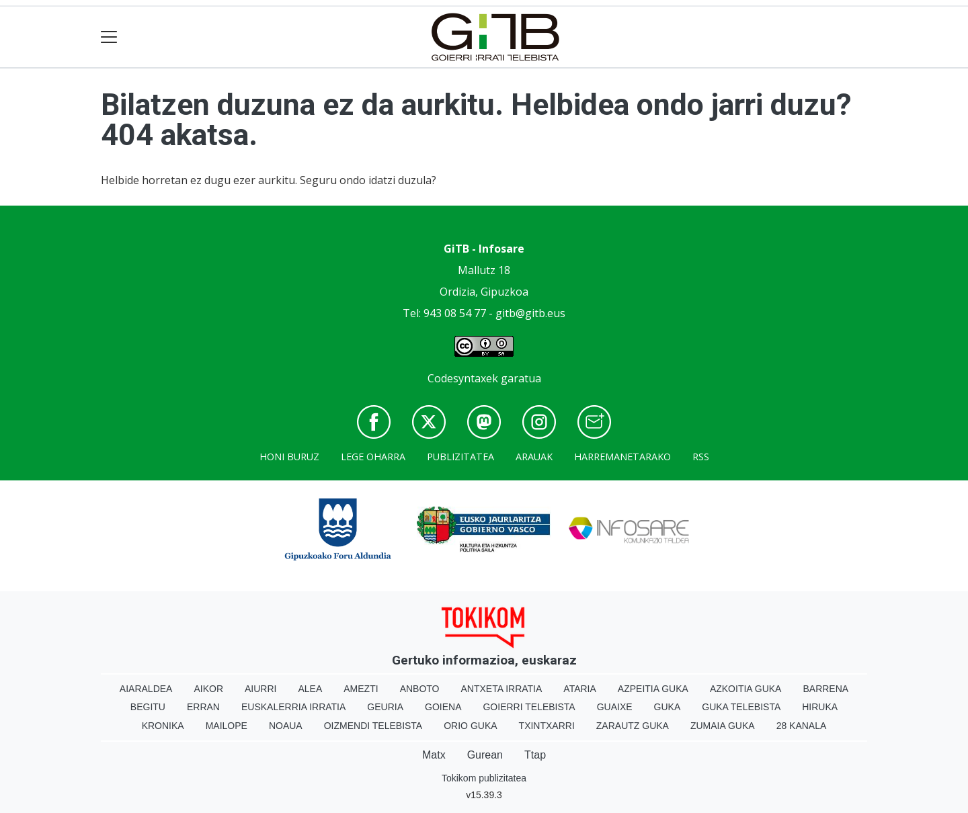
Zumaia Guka (722, 725)
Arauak (534, 456)
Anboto (420, 688)
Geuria (385, 706)
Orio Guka (470, 725)
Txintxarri (547, 725)
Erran (203, 706)
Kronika (163, 725)
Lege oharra (373, 456)
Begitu (147, 706)
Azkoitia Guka (746, 688)
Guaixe (615, 706)
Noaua (285, 725)
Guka (667, 706)
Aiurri (260, 688)
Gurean (485, 755)
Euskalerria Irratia (293, 706)
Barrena (825, 688)
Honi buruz (289, 456)
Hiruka (820, 706)
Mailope (226, 725)
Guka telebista (741, 706)
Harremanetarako (622, 456)
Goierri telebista (529, 706)
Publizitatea (460, 456)
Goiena (443, 706)
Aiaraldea (146, 688)
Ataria (579, 688)
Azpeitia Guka (653, 688)
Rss (700, 456)
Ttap (535, 755)
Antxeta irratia (501, 688)
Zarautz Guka (632, 725)
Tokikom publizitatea (484, 778)
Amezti (361, 688)
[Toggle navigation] (109, 37)
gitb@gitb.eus (530, 313)
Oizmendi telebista (373, 725)
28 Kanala (801, 725)
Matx (434, 755)
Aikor (208, 688)
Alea (310, 688)
